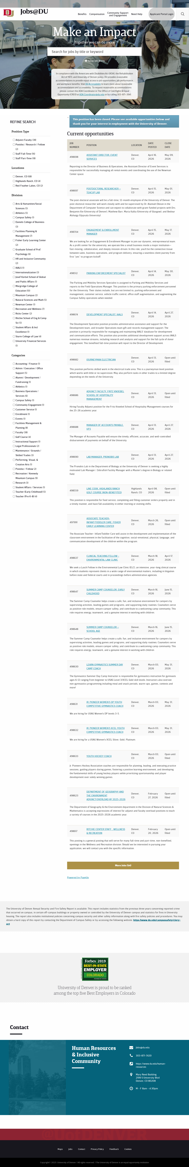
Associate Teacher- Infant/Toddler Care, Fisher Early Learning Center (103, 522)
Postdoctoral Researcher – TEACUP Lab (103, 190)
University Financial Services (31, 343)
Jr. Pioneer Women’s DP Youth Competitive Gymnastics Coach (104, 703)
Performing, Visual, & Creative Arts (27, 462)
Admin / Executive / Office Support (29, 370)
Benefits (82, 14)
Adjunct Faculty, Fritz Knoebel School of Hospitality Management (105, 395)
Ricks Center (24, 313)
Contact (81, 1149)
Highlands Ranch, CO (28, 181)
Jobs (70, 1149)
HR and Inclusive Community (31, 261)
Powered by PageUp (78, 877)
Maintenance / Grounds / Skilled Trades (28, 453)
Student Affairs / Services (30, 487)
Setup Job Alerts (96, 60)
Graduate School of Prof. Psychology (28, 252)
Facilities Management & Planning (28, 425)
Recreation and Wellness (30, 308)
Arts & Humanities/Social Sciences (29, 206)
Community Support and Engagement (117, 14)
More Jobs (123, 865)
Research (22, 482)
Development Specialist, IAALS (104, 314)
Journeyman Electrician (101, 359)
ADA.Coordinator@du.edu (91, 94)
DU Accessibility (93, 84)
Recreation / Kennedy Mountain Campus (27, 476)
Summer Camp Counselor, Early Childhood (105, 591)
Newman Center (25, 304)
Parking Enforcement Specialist (106, 273)
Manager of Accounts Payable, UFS (105, 426)
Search (182, 14)
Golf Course (23, 436)
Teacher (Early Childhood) (31, 491)
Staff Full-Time (25, 153)
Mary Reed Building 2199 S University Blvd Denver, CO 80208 (148, 1077)
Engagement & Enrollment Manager (102, 231)
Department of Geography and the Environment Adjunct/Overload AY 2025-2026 (105, 795)
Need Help (136, 14)
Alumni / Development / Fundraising (28, 380)
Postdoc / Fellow (26, 468)
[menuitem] (82, 14)
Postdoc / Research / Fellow (30, 146)
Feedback (114, 1149)
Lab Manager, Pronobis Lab (102, 456)
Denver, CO (24, 176)
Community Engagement (30, 404)
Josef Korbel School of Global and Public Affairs (31, 279)
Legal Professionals (27, 446)
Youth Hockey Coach (99, 756)
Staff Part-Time (26, 158)
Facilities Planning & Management (26, 233)
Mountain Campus (27, 295)
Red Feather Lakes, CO (29, 185)
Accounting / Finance (28, 363)
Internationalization (27, 272)
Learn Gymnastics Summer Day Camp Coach (104, 666)
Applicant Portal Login (161, 14)
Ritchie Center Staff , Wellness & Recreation (105, 831)
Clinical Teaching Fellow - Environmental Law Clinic (102, 557)
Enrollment (23, 414)
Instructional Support (28, 441)
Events (20, 418)
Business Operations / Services (27, 393)
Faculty (22, 432)
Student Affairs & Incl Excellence (27, 329)
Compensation (96, 14)
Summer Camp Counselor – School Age (102, 628)
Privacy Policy (97, 1149)
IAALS (20, 267)
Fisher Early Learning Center (31, 242)
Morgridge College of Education (27, 288)
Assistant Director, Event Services (102, 156)
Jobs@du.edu (142, 1047)
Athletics (22, 212)
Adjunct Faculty (26, 139)
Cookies (128, 1149)
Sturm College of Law (28, 336)
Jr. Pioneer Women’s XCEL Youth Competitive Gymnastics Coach (105, 729)
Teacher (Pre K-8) (26, 496)
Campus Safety (25, 217)
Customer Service (26, 409)
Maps (60, 1149)
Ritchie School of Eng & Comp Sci (31, 320)
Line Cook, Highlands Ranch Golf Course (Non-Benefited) (104, 490)
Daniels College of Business (30, 224)
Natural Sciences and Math (31, 299)
